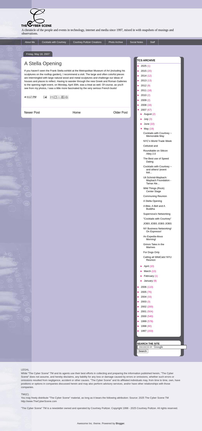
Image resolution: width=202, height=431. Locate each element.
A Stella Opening (43, 63)
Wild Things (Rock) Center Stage (153, 190)
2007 (144, 109)
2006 (144, 286)
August (148, 114)
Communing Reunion (155, 196)
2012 (144, 85)
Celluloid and (150, 145)
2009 (144, 100)
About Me (30, 42)
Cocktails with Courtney (54, 42)
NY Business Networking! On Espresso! (157, 230)
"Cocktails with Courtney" (157, 218)
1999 (144, 321)
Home (77, 112)
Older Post (120, 112)
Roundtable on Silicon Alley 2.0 (155, 152)
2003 (144, 301)
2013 (144, 80)
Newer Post (32, 112)
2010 (144, 95)
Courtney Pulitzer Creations (87, 42)
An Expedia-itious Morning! (153, 238)
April (147, 266)
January (149, 280)
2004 (144, 296)
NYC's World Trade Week (157, 141)
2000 (144, 316)
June (147, 123)
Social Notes (136, 42)
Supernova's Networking (156, 213)
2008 (144, 105)
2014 (144, 75)
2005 (144, 291)
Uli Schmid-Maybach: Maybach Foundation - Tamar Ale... (157, 180)
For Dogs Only (151, 252)
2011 (144, 90)
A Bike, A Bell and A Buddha (154, 207)
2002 (144, 306)
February (149, 275)
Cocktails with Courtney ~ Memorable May (157, 135)
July (146, 119)
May (146, 128)
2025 (144, 65)
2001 (144, 311)
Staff (152, 42)
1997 (144, 330)
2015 (144, 70)
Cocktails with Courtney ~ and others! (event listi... (157, 169)
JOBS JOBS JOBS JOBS (157, 223)
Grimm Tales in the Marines (153, 246)
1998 (144, 326)
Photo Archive (116, 42)
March (148, 271)
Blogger (120, 423)
